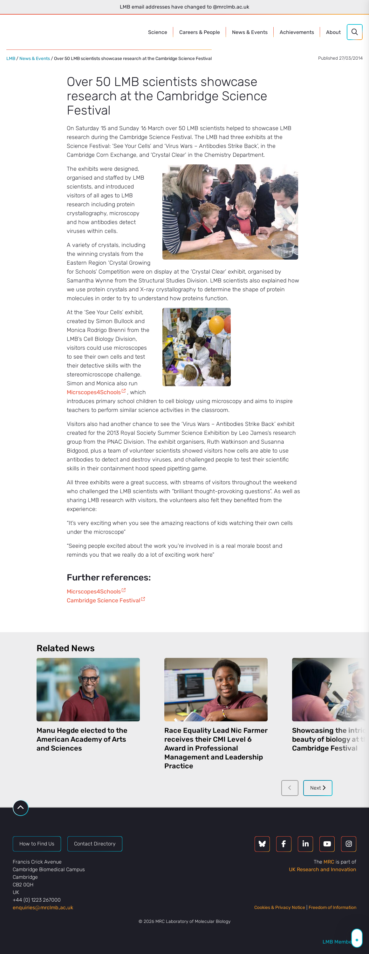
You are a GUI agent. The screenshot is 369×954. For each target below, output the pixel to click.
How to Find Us (36, 844)
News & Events (34, 58)
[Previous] (290, 788)
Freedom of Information (332, 907)
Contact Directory (95, 844)
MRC (329, 862)
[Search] (354, 32)
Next (317, 788)
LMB (10, 58)
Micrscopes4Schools (94, 392)
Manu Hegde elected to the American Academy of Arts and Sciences (82, 739)
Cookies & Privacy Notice (279, 907)
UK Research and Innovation (322, 869)
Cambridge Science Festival (103, 600)
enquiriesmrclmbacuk (43, 907)
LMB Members (339, 942)
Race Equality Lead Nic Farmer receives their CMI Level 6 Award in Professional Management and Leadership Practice (216, 748)
